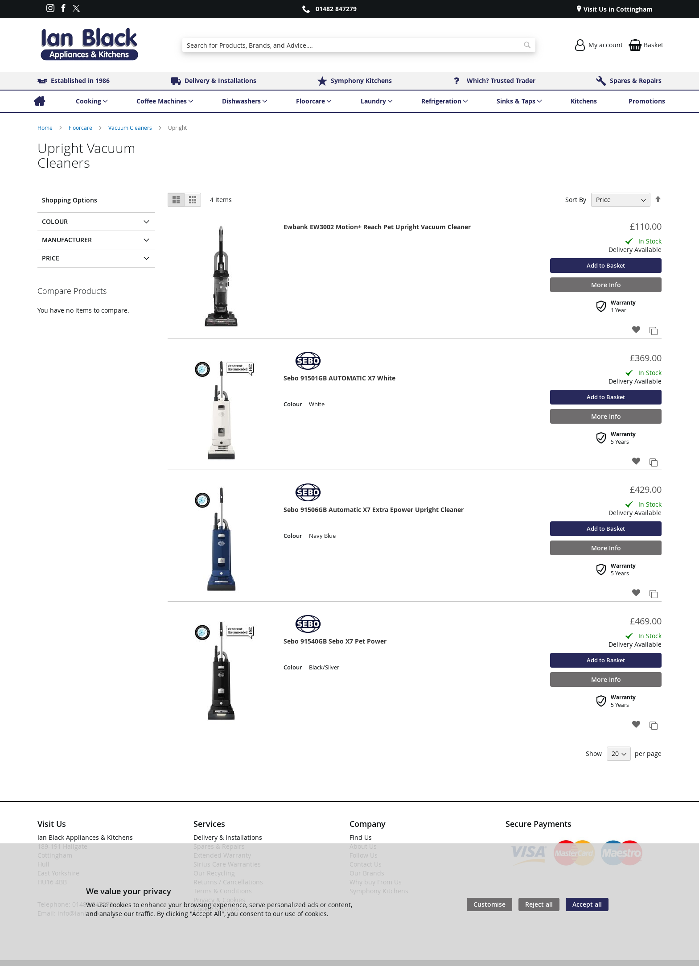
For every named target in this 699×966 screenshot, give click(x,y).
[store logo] (89, 45)
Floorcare (81, 127)
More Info (606, 285)
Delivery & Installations (227, 837)
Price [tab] (50, 258)
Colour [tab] (55, 221)
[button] (636, 330)
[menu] (349, 101)
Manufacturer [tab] (67, 239)
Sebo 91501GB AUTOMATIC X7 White (339, 378)
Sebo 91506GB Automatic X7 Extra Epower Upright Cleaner (374, 509)
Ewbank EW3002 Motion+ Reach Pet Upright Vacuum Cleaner (377, 227)
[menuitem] (39, 101)
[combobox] (358, 45)
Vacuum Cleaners (130, 127)
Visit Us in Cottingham (617, 9)
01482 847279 (336, 8)
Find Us (361, 837)
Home (45, 127)
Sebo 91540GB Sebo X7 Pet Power (335, 641)
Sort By (575, 199)
